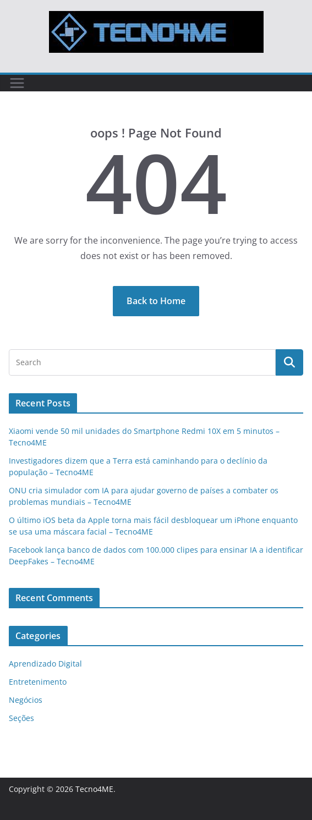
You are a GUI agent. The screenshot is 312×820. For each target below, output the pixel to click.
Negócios (25, 700)
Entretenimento (38, 681)
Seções (21, 718)
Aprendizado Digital (45, 663)
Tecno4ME (94, 789)
